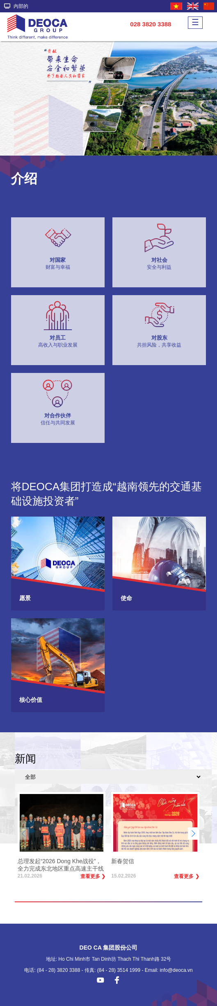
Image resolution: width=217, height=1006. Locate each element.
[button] (193, 833)
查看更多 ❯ (92, 876)
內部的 (16, 6)
